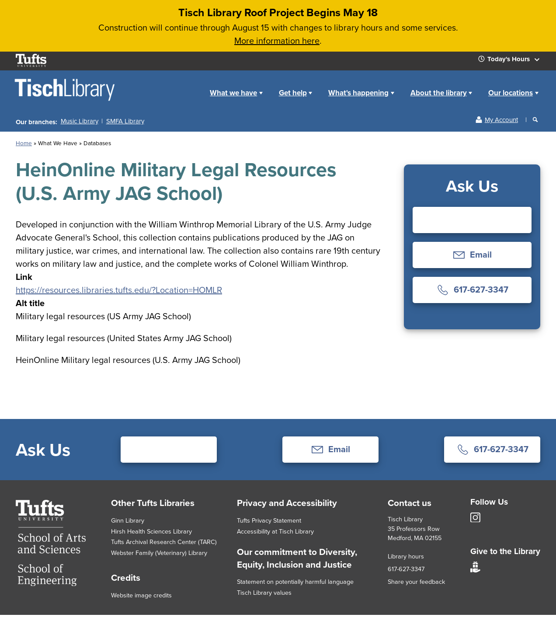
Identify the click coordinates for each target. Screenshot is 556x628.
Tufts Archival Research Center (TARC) (164, 541)
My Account (501, 119)
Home (24, 143)
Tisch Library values (264, 592)
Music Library (79, 121)
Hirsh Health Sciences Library (151, 531)
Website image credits (141, 595)
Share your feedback (416, 581)
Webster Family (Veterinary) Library (159, 552)
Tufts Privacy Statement (269, 520)
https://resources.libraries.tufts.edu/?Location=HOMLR (119, 289)
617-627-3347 (406, 568)
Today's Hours (512, 60)
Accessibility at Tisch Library (275, 531)
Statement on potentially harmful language (295, 581)
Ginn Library (127, 520)
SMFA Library (125, 121)
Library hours (406, 556)
